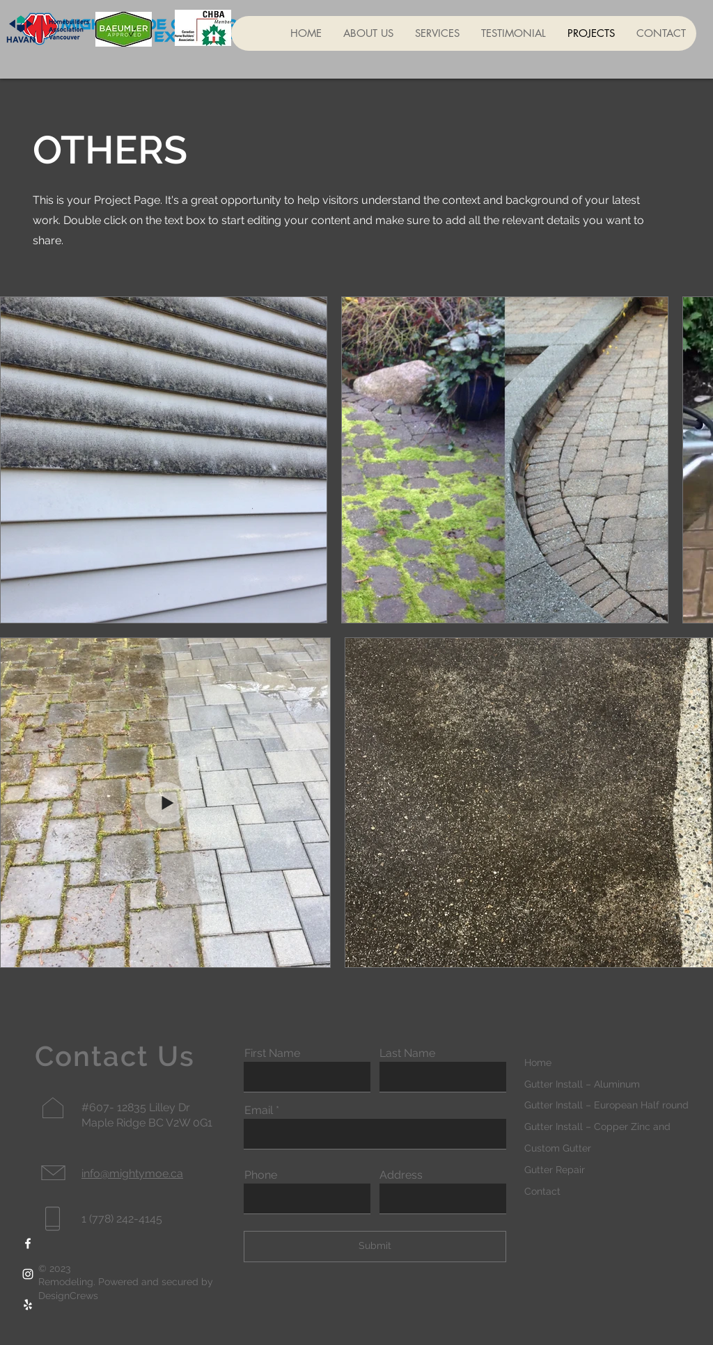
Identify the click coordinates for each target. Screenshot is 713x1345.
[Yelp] (28, 1305)
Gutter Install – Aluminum (582, 1084)
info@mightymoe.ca (132, 1173)
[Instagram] (28, 1274)
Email (258, 1110)
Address (401, 1175)
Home (537, 1062)
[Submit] (375, 1246)
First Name (272, 1053)
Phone (260, 1175)
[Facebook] (28, 1243)
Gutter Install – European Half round (606, 1105)
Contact (542, 1191)
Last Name (407, 1053)
